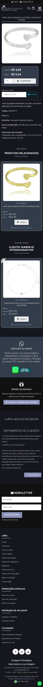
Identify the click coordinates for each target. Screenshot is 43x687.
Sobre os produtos (8, 578)
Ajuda (4, 542)
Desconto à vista (8, 595)
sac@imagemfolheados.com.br (24, 679)
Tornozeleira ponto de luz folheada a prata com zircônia (21, 304)
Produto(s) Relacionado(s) (21, 228)
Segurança (6, 566)
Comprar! (23, 221)
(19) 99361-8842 (21, 682)
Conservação (6, 582)
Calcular (32, 94)
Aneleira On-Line (8, 643)
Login (15, 2)
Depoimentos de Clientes (11, 639)
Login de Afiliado (8, 621)
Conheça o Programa (9, 617)
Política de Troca (8, 570)
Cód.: (21, 203)
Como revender (7, 550)
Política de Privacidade (10, 520)
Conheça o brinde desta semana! (21, 402)
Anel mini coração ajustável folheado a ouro (21, 206)
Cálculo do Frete (7, 90)
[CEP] (14, 94)
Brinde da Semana (8, 603)
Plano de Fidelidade (9, 599)
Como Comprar (7, 554)
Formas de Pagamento (10, 562)
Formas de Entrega (9, 558)
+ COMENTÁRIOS (32, 475)
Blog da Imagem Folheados (12, 635)
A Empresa (6, 546)
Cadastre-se (26, 2)
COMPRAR (26, 80)
